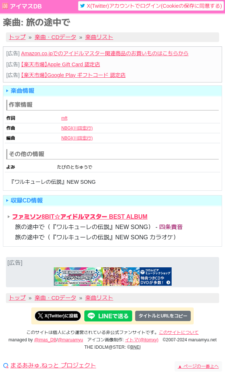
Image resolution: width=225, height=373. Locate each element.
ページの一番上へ (198, 366)
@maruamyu (70, 339)
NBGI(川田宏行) (76, 128)
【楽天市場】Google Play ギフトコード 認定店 (73, 75)
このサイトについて (179, 332)
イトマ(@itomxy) (142, 339)
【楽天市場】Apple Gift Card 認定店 (60, 64)
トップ (17, 37)
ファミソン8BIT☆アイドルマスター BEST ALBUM (79, 217)
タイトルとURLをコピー (162, 316)
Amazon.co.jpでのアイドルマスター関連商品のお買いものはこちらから (105, 53)
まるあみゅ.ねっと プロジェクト (53, 366)
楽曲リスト (99, 37)
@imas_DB (45, 339)
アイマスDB (26, 6)
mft (64, 118)
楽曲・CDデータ (55, 37)
